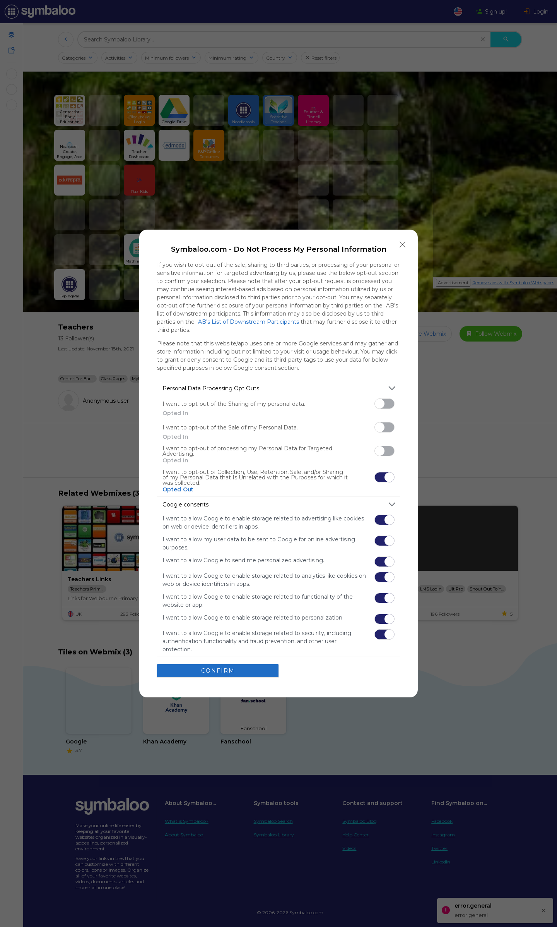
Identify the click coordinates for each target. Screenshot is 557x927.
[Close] (402, 244)
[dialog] (278, 463)
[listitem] (278, 388)
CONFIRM (218, 670)
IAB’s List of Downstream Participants (247, 321)
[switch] (384, 403)
